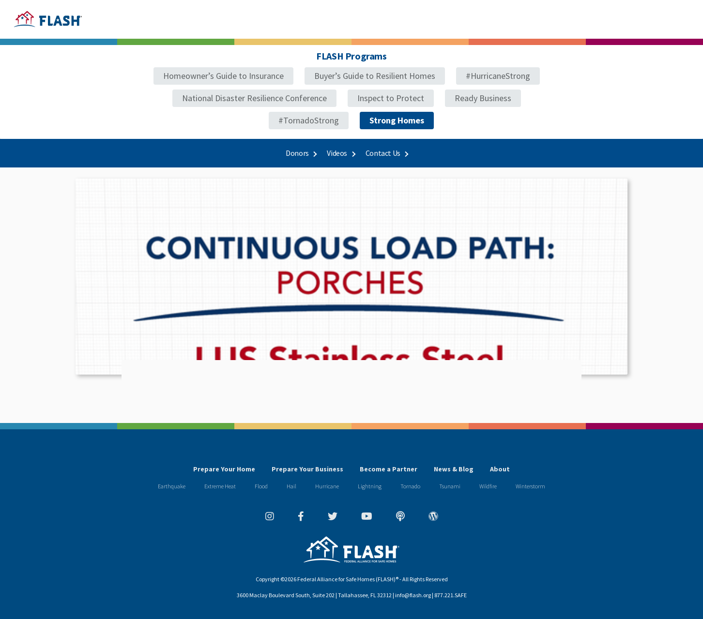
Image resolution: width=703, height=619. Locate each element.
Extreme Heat (220, 486)
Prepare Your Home (224, 469)
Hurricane (327, 486)
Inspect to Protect (390, 98)
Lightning (370, 486)
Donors (301, 153)
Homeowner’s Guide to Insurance (223, 75)
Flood (261, 486)
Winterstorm (530, 486)
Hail (291, 486)
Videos (340, 153)
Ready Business (483, 98)
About (500, 469)
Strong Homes (396, 120)
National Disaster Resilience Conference (254, 98)
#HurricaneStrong (498, 75)
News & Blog (454, 469)
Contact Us (387, 153)
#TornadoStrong (308, 120)
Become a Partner (388, 469)
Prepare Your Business (307, 469)
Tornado (410, 486)
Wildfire (488, 486)
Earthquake (171, 486)
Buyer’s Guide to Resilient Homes (374, 75)
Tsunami (449, 486)
